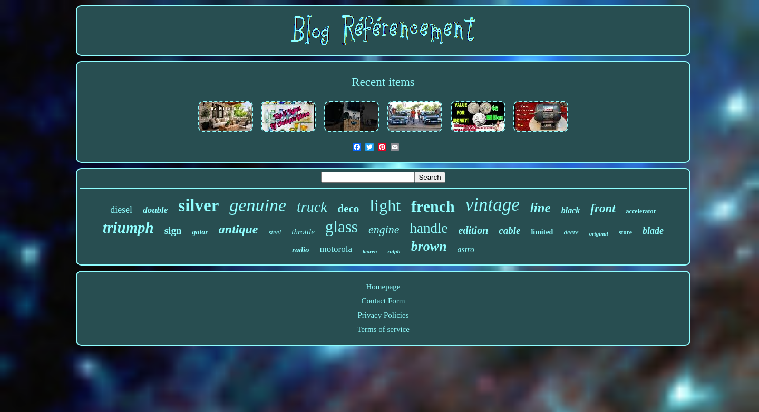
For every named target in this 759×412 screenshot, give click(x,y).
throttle (303, 232)
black (570, 210)
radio (300, 250)
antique (238, 229)
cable (509, 230)
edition (474, 230)
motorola (336, 249)
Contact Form (383, 301)
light (385, 205)
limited (542, 232)
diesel (121, 209)
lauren (370, 251)
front (602, 208)
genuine (257, 205)
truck (312, 207)
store (625, 232)
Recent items (383, 82)
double (155, 210)
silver (198, 205)
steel (275, 232)
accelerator (641, 211)
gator (200, 232)
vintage (492, 204)
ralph (393, 251)
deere (570, 232)
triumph (128, 227)
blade (653, 230)
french (433, 206)
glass (341, 227)
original (598, 233)
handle (429, 228)
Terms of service (383, 329)
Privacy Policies (382, 315)
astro (466, 249)
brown (429, 246)
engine (384, 229)
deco (348, 208)
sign (173, 230)
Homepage (383, 286)
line (540, 208)
